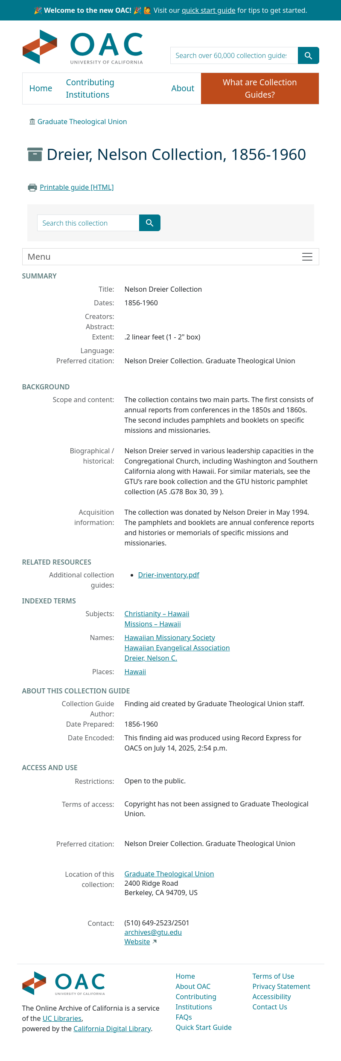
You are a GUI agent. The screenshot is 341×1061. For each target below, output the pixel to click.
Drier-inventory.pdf (168, 575)
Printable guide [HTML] (77, 187)
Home (40, 88)
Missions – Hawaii (153, 624)
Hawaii (135, 671)
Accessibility (272, 996)
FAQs (184, 1017)
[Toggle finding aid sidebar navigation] (170, 256)
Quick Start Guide (204, 1027)
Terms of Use (273, 976)
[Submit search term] (308, 55)
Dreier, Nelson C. (151, 658)
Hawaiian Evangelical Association (177, 647)
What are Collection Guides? (260, 88)
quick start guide (209, 10)
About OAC (193, 986)
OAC (83, 47)
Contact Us (270, 1007)
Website (137, 941)
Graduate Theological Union (82, 121)
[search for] (234, 55)
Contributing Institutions (90, 88)
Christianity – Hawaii (157, 613)
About (183, 88)
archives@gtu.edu (153, 932)
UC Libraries (62, 1018)
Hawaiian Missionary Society (170, 637)
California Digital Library (112, 1028)
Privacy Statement (282, 986)
